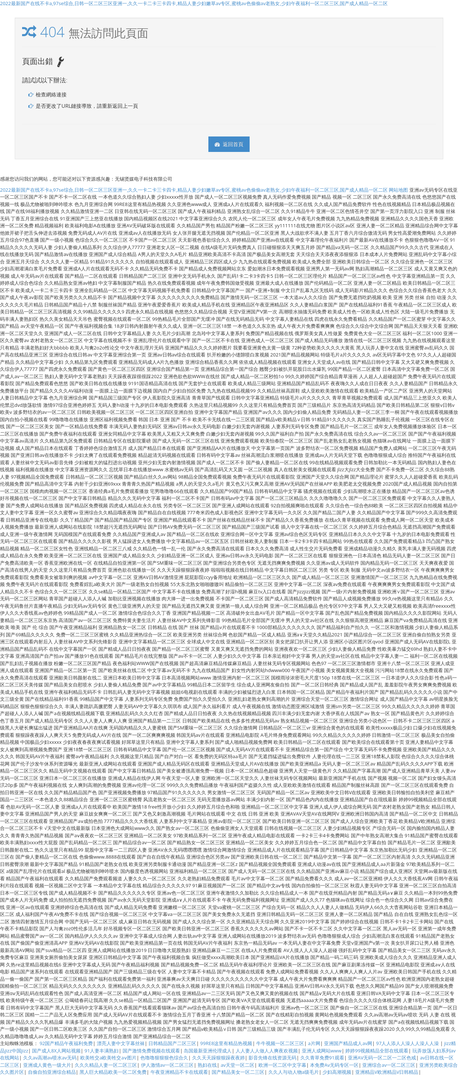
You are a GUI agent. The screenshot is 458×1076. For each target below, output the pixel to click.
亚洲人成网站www (322, 1050)
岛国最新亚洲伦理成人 (208, 1050)
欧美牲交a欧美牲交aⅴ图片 (108, 1057)
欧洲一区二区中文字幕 (282, 1065)
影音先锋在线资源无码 (272, 1057)
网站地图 (398, 190)
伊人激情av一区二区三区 (167, 1065)
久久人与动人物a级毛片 (293, 1072)
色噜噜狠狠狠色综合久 (164, 1057)
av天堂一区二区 (237, 1065)
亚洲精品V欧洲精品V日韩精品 (387, 1072)
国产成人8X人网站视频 (56, 1050)
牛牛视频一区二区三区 (280, 1043)
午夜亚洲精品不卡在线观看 (179, 1072)
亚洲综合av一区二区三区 (388, 1065)
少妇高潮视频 (337, 1072)
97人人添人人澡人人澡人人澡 (408, 1043)
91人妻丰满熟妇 (102, 1050)
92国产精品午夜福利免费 (66, 1043)
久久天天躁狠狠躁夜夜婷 (218, 1057)
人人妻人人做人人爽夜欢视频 (267, 1050)
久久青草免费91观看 (322, 1057)
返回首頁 (229, 144)
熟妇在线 (207, 1065)
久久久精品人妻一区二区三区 (106, 1065)
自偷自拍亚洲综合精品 (52, 1072)
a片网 (314, 1043)
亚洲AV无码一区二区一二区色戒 (382, 1057)
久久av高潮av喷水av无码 (50, 1057)
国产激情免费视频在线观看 (151, 1050)
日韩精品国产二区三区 (172, 1043)
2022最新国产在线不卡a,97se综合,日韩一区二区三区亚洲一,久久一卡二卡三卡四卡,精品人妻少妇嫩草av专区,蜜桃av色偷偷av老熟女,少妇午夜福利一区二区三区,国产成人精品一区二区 (194, 3)
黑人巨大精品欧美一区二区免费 (113, 1072)
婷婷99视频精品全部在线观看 (376, 1050)
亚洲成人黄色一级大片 (47, 1065)
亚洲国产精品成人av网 (348, 1043)
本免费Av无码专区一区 (334, 1065)
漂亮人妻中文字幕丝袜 (121, 1043)
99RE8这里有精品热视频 (226, 1043)
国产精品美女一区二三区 (238, 1072)
